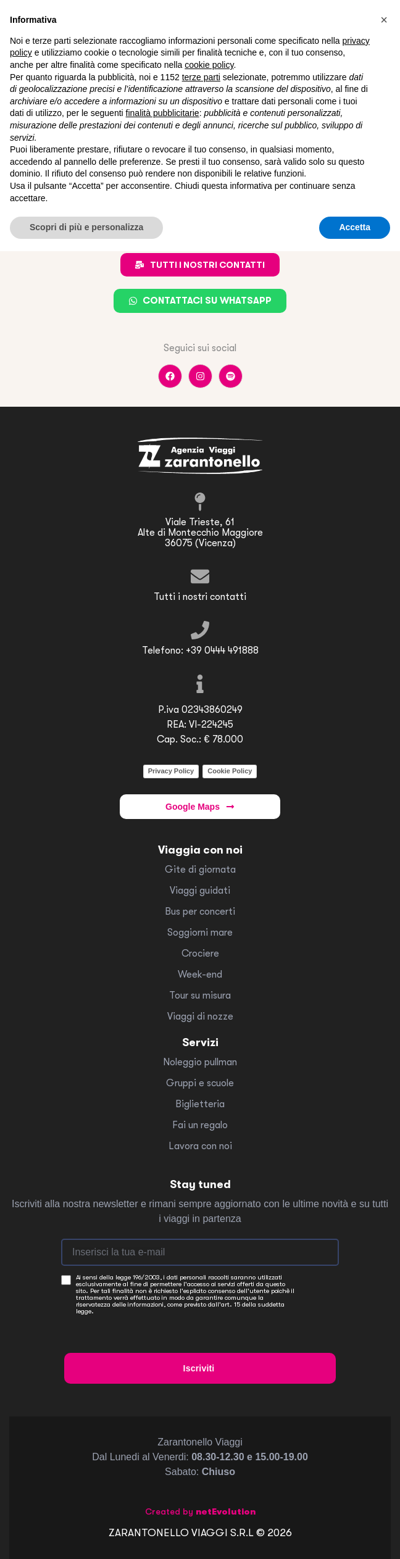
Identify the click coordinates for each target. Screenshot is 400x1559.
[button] (384, 20)
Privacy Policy (171, 771)
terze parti (201, 77)
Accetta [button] (354, 227)
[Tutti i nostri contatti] (200, 576)
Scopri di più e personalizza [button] (86, 227)
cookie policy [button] (209, 65)
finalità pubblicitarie (162, 113)
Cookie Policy (229, 771)
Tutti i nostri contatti (200, 596)
